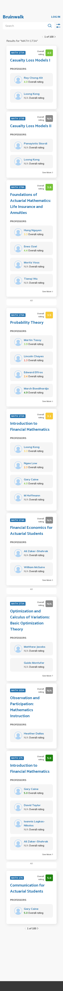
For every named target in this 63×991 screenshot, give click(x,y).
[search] (25, 25)
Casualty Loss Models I (30, 60)
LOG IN (55, 17)
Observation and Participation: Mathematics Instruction (25, 707)
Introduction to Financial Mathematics (30, 427)
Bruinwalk (13, 17)
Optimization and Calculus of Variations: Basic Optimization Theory (30, 620)
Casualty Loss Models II (30, 126)
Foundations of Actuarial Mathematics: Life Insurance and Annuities (30, 204)
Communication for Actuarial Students (27, 889)
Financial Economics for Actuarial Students (31, 531)
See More (47, 172)
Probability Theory (27, 323)
